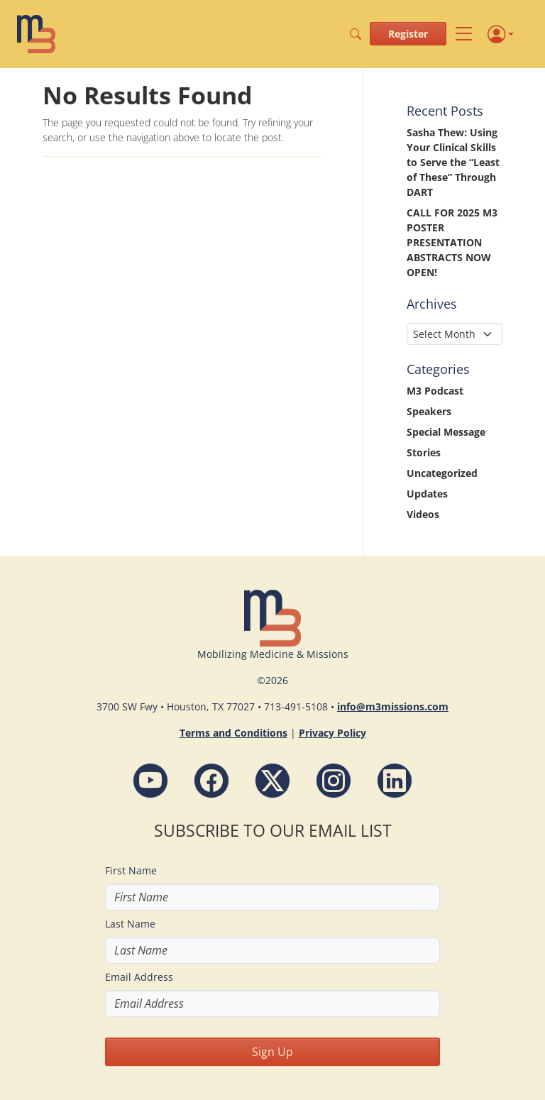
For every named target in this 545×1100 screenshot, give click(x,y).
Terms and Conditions (233, 732)
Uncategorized (442, 473)
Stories (424, 452)
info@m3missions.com (392, 706)
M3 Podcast (435, 390)
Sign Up (272, 1052)
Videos (423, 514)
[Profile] (500, 34)
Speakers (429, 411)
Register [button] (408, 33)
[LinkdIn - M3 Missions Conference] (394, 781)
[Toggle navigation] (464, 34)
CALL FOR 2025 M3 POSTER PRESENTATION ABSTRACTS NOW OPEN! (452, 242)
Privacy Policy (332, 732)
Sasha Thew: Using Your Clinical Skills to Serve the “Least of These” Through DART (453, 162)
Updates (427, 493)
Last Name (130, 923)
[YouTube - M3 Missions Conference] (150, 781)
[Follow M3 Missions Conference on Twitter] (272, 781)
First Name (131, 870)
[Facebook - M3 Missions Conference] (211, 781)
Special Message (446, 432)
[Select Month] (454, 334)
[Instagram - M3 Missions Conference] (333, 781)
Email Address (139, 977)
